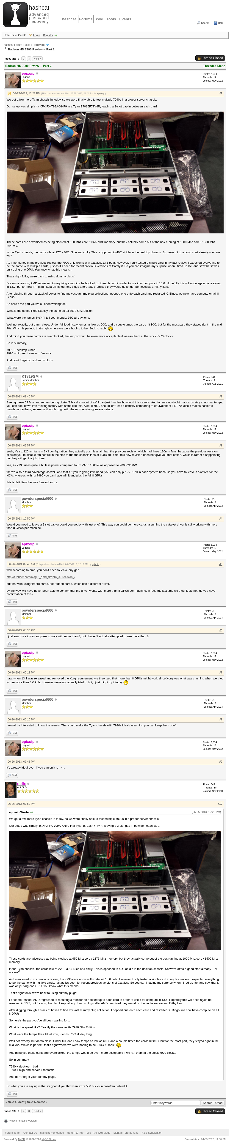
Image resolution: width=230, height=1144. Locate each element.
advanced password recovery (38, 14)
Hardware (39, 45)
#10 (220, 803)
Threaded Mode (214, 66)
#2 (220, 396)
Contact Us (30, 1132)
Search (205, 23)
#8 (220, 719)
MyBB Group (49, 1139)
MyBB (21, 1139)
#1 (220, 93)
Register (48, 35)
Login (36, 35)
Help (221, 23)
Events (125, 19)
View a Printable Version (23, 1120)
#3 (220, 445)
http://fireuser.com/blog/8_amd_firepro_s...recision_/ (41, 577)
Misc (27, 45)
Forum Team (12, 1132)
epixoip (101, 93)
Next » (37, 58)
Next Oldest (16, 1102)
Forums (86, 19)
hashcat (69, 19)
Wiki (99, 19)
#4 (220, 518)
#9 (220, 761)
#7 (220, 672)
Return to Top (75, 1132)
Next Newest (35, 1102)
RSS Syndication (151, 1132)
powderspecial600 (37, 499)
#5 (220, 564)
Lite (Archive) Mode (98, 1132)
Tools (111, 19)
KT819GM (30, 376)
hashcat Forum (13, 45)
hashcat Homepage (52, 1132)
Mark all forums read (126, 1132)
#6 (220, 630)
